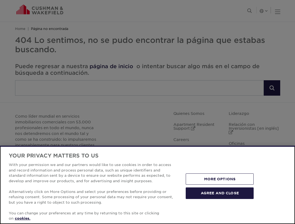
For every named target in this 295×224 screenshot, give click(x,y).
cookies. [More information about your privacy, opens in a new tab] (22, 218)
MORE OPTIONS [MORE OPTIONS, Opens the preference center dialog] (220, 179)
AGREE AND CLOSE (220, 193)
